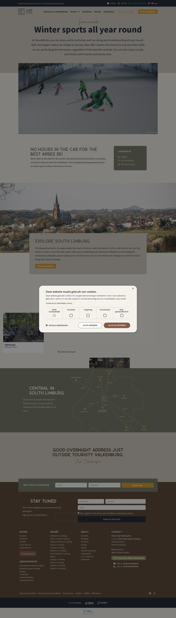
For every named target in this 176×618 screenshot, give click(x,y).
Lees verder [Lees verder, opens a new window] (121, 298)
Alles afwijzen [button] (90, 325)
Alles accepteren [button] (117, 325)
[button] (88, 303)
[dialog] (88, 309)
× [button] (133, 289)
